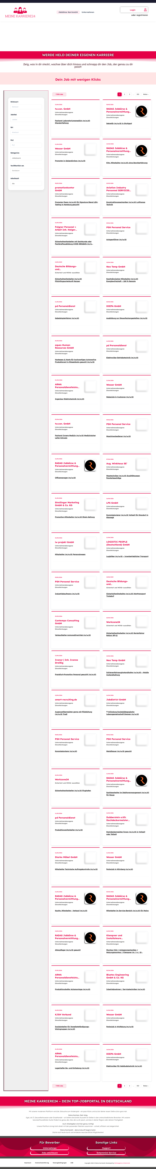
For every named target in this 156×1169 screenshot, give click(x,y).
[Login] (145, 9)
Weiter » (145, 94)
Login (132, 10)
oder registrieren (139, 15)
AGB (72, 1163)
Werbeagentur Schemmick (122, 1163)
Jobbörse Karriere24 (68, 12)
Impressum (27, 1163)
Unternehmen (88, 12)
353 (138, 94)
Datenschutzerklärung (42, 1163)
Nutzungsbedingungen (60, 1163)
